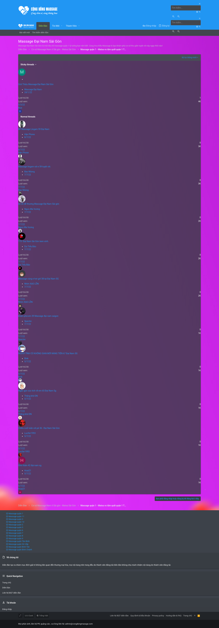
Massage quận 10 (15, 522)
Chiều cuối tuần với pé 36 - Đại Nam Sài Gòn (39, 428)
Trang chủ (6, 582)
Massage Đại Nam (33, 89)
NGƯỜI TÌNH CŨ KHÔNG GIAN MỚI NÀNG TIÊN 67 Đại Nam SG (48, 353)
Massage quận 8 (14, 535)
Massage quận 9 (14, 538)
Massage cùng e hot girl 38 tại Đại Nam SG (38, 278)
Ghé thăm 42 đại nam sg (29, 465)
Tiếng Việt (42, 615)
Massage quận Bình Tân (18, 547)
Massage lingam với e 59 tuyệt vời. (34, 166)
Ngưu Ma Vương (32, 209)
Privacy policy (158, 615)
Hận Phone (29, 134)
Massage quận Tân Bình (18, 541)
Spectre (28, 321)
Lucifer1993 (30, 433)
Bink (26, 358)
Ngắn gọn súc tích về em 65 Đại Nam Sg (37, 390)
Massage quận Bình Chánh (19, 549)
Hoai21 (27, 470)
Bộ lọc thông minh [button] (189, 57)
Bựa (20, 107)
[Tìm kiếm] (186, 7)
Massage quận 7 (14, 533)
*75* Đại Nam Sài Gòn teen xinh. (33, 241)
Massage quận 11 (15, 516)
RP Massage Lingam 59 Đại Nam (33, 129)
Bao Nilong (29, 171)
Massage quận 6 (14, 530)
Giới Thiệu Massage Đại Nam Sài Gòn (36, 84)
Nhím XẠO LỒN (31, 284)
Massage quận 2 (14, 524)
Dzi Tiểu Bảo (30, 246)
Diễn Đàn (6, 587)
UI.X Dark (29, 615)
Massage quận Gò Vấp (17, 544)
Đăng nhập (7, 609)
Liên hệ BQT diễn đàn (11, 592)
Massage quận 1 (14, 513)
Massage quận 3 (14, 519)
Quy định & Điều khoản (140, 615)
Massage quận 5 (14, 527)
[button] (61, 25)
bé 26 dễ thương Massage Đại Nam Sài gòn (38, 204)
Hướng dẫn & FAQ (173, 615)
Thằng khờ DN (31, 395)
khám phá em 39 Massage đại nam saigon (38, 316)
